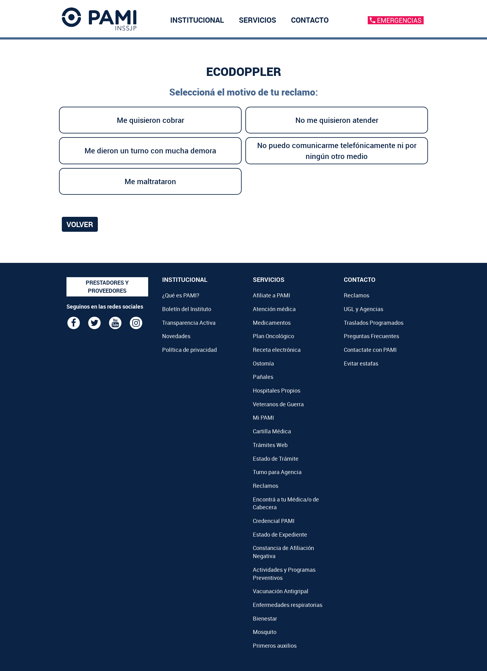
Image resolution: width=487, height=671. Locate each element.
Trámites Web (270, 445)
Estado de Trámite (275, 458)
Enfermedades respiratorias (287, 604)
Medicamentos (272, 322)
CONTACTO (310, 21)
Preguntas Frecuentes (371, 336)
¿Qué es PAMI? (180, 295)
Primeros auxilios (275, 645)
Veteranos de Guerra (278, 404)
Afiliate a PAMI (271, 295)
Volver (79, 224)
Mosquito (264, 632)
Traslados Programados (373, 322)
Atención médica (274, 309)
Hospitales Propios (276, 390)
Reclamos (265, 485)
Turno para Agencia (277, 472)
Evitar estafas (361, 363)
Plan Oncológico (273, 336)
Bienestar (265, 618)
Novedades (176, 336)
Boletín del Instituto (186, 309)
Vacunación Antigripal (280, 591)
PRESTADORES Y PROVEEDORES (107, 286)
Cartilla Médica (272, 431)
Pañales (263, 376)
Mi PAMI (263, 417)
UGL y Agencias (363, 309)
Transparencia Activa (189, 322)
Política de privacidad (189, 349)
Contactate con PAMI (370, 349)
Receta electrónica (277, 349)
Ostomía (263, 363)
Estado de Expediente (280, 534)
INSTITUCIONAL (197, 21)
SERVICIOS (257, 21)
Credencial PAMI (273, 520)
